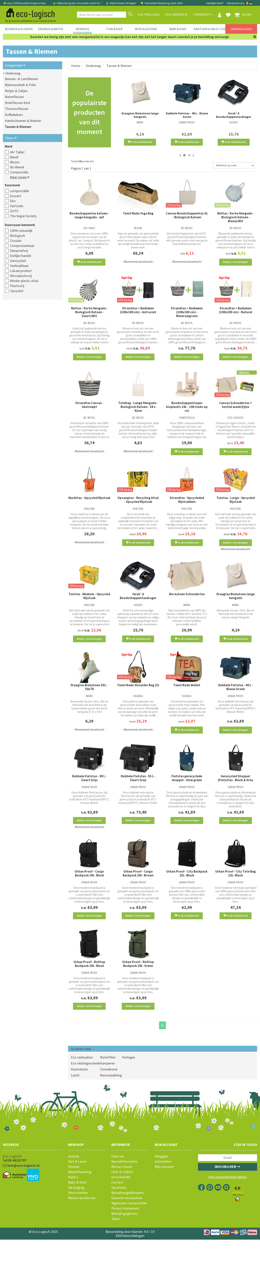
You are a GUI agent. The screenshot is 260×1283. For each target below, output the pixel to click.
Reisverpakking (111, 1121)
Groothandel (120, 1223)
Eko (13, 201)
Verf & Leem (77, 1208)
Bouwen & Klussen (19, 29)
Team (115, 1265)
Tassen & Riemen (18, 126)
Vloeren (73, 1213)
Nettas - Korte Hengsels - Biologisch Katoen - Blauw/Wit (235, 217)
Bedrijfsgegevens (124, 1260)
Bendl (14, 157)
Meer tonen (19, 177)
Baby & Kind (177, 29)
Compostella (19, 172)
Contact (117, 1228)
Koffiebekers (14, 114)
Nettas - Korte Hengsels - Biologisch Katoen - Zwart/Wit (89, 317)
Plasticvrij (17, 286)
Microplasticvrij (21, 276)
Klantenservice (235, 3)
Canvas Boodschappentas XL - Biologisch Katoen (187, 215)
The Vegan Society (23, 216)
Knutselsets (79, 1115)
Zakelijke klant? (215, 3)
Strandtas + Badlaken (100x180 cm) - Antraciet (138, 315)
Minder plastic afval (24, 281)
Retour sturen (121, 1213)
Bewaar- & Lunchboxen (21, 79)
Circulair (16, 241)
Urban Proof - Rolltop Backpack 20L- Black (89, 1005)
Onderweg (93, 65)
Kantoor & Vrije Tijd (209, 29)
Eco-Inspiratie (176, 14)
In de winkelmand (140, 142)
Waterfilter (108, 1103)
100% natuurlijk (21, 231)
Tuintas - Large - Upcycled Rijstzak (235, 515)
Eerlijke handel (20, 256)
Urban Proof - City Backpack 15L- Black (186, 909)
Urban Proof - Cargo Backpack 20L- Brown (138, 909)
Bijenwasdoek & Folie (20, 85)
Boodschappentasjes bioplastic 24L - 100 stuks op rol (187, 417)
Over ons (118, 1202)
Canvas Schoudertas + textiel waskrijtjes (235, 415)
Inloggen (161, 1202)
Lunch (75, 1121)
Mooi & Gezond (146, 29)
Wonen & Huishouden (82, 31)
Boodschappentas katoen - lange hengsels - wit (89, 215)
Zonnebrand (108, 1115)
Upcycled (16, 291)
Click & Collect (122, 1218)
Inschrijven (228, 1213)
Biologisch (17, 236)
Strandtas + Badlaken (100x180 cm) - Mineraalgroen (187, 317)
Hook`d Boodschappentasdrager (233, 115)
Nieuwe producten (82, 1244)
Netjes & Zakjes (16, 91)
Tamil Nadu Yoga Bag (138, 213)
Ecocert (15, 196)
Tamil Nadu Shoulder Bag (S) (138, 711)
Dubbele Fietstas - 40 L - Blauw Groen (187, 115)
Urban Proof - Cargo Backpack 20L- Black (89, 909)
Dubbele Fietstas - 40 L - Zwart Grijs (89, 809)
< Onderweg (11, 73)
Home (75, 65)
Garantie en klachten (127, 1244)
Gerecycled (18, 261)
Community (203, 14)
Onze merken (78, 1239)
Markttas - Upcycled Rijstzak (89, 513)
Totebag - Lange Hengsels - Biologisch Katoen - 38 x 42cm (138, 417)
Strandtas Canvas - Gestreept (89, 415)
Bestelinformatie (124, 1208)
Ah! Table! (17, 152)
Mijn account (164, 1213)
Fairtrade (16, 206)
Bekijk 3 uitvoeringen (138, 362)
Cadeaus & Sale (241, 29)
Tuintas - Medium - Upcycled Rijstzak (89, 617)
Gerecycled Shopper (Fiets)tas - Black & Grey (235, 809)
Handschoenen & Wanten (23, 120)
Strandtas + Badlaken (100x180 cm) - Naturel (235, 315)
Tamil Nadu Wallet (186, 711)
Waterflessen (14, 97)
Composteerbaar (22, 246)
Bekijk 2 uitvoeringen (235, 262)
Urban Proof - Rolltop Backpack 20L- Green (138, 1005)
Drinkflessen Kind (17, 102)
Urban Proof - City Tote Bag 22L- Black (235, 909)
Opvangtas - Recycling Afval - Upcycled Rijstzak (138, 515)
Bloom (15, 162)
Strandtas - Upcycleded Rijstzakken (186, 515)
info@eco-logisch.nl (21, 1212)
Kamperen (107, 1109)
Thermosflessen (16, 108)
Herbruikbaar (19, 266)
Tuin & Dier (114, 29)
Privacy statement (125, 1255)
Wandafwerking (80, 1218)
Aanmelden (163, 1208)
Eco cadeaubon (82, 1103)
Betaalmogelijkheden (127, 1239)
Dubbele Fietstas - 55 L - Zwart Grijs (138, 809)
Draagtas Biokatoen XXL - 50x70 (89, 713)
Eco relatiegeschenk (85, 1109)
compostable (19, 191)
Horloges (128, 1103)
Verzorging (76, 1234)
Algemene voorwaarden (129, 1249)
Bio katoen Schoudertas (187, 615)
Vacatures (118, 1234)
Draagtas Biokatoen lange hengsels (140, 115)
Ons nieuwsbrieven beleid (227, 1223)
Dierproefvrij (19, 251)
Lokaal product (21, 271)
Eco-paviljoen (148, 14)
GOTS (14, 211)
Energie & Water (50, 29)
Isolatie (73, 1202)
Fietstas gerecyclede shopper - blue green (186, 809)
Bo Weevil (17, 167)
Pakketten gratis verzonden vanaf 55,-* (77, 3)
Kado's (73, 1223)
